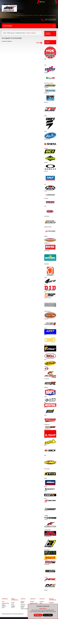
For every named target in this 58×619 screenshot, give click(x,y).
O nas (3, 601)
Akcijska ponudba (24, 608)
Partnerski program (23, 606)
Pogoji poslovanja (5, 603)
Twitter (41, 603)
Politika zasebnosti (4, 605)
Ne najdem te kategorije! (31, 32)
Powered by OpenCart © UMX (8, 613)
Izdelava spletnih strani (18, 613)
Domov (4, 32)
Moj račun (32, 601)
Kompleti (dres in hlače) (20, 32)
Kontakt (12, 602)
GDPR (3, 607)
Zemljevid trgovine (13, 606)
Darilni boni (23, 604)
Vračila (12, 604)
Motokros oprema (10, 32)
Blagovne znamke (22, 602)
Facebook (42, 601)
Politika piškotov (42, 608)
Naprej (39, 43)
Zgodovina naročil (33, 603)
